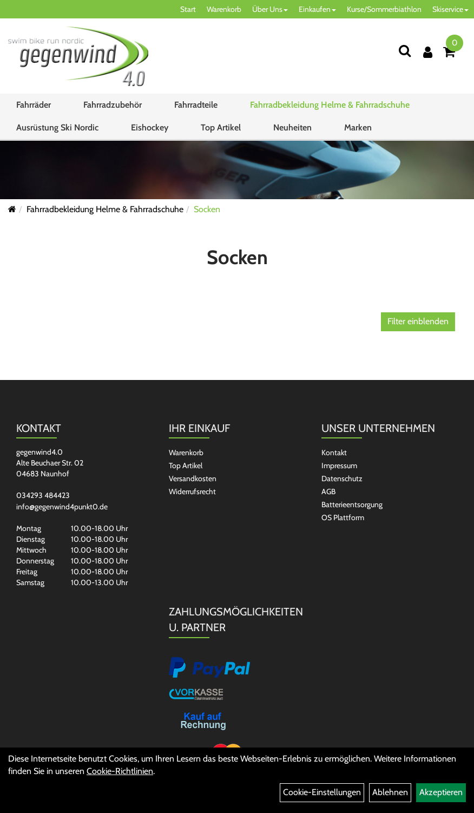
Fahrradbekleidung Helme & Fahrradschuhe (330, 105)
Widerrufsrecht (192, 491)
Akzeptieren (441, 792)
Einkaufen (317, 9)
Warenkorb (224, 9)
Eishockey (149, 127)
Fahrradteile (196, 105)
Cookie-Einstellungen (322, 792)
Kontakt (334, 452)
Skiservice (450, 9)
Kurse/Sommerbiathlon (384, 9)
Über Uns (270, 9)
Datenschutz (342, 478)
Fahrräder (33, 105)
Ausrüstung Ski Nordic (57, 127)
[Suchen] (405, 50)
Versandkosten (192, 478)
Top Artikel (221, 127)
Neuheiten (292, 127)
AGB (328, 491)
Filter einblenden (418, 321)
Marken (358, 127)
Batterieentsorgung (352, 504)
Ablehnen (390, 792)
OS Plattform (342, 517)
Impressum (339, 465)
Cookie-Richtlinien (120, 771)
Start (188, 9)
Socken (207, 209)
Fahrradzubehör (112, 105)
